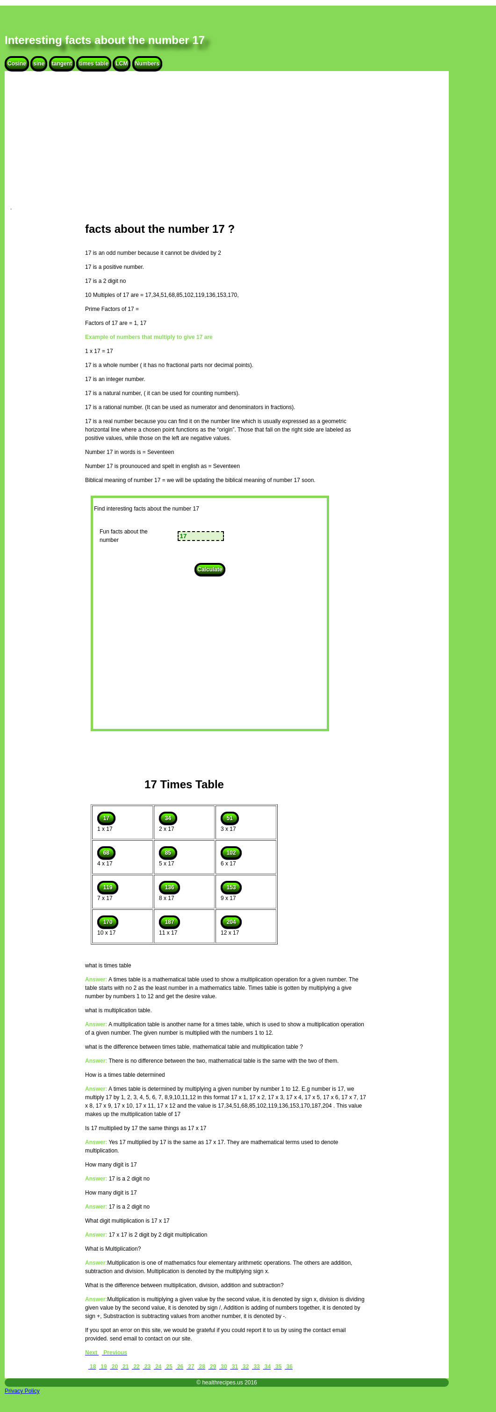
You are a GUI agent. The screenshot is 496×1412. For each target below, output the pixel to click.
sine (38, 63)
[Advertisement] (226, 144)
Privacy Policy (22, 1391)
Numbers (147, 63)
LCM (121, 63)
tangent (62, 63)
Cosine (16, 63)
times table (93, 63)
